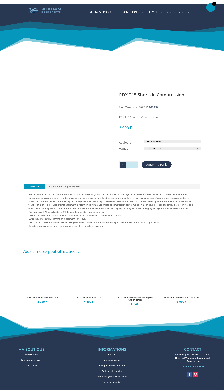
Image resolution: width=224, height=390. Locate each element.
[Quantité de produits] (122, 165)
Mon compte (31, 354)
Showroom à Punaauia (192, 366)
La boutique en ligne (31, 360)
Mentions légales (112, 360)
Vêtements (152, 106)
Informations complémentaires (64, 186)
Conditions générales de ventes (111, 376)
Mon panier (31, 365)
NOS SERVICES (152, 12)
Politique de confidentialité (112, 365)
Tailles (123, 149)
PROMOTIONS (129, 12)
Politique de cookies (112, 371)
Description (34, 186)
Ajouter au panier (157, 165)
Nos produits (106, 12)
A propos (112, 354)
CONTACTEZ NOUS (177, 12)
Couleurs (125, 142)
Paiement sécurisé (112, 382)
